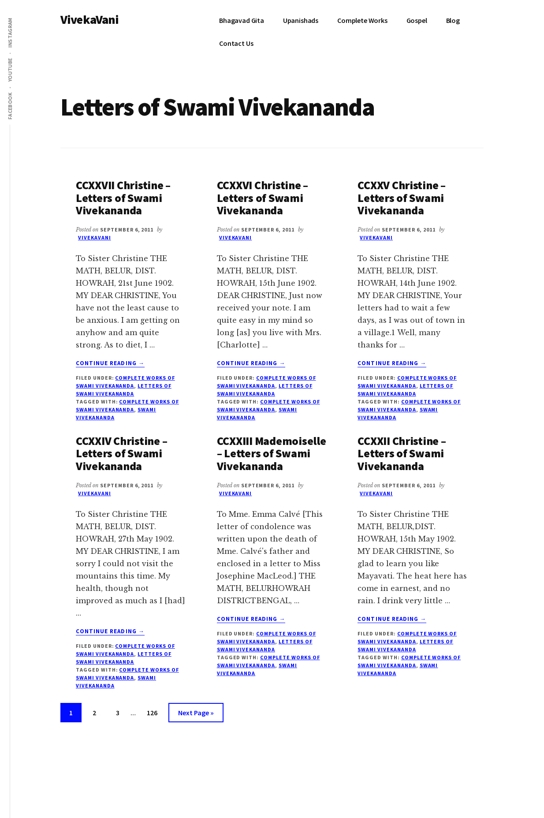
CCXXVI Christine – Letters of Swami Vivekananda (262, 197)
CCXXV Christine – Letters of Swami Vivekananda (402, 197)
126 (153, 711)
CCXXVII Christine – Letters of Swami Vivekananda (123, 197)
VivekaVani (89, 19)
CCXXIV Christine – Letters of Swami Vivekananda (121, 453)
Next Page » (196, 714)
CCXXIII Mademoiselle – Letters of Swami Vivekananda (271, 453)
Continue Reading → (110, 363)
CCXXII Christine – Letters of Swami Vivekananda (402, 453)
